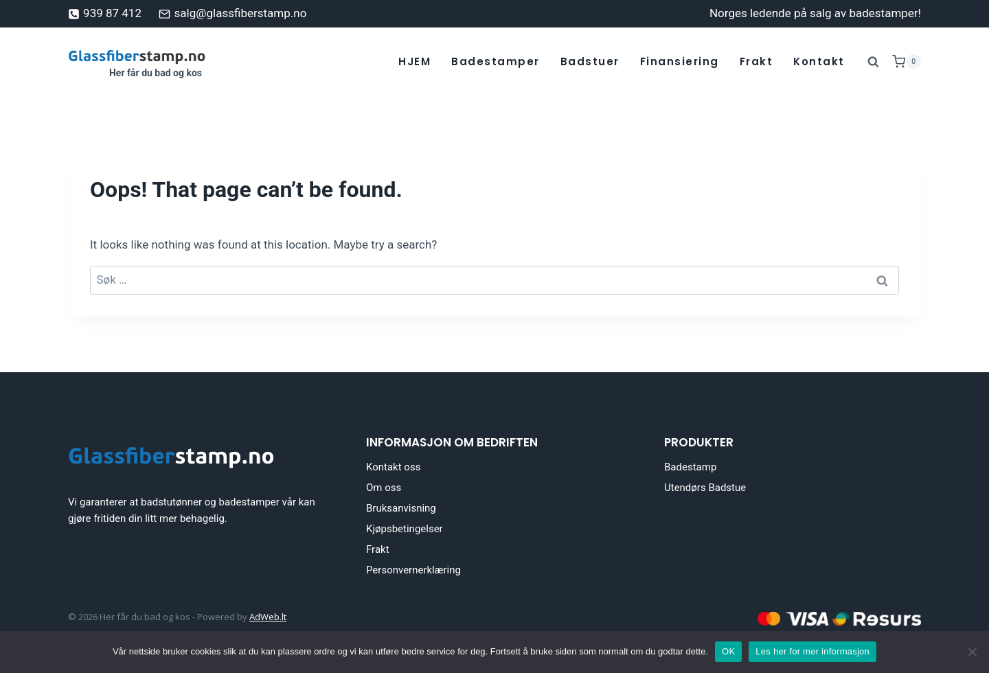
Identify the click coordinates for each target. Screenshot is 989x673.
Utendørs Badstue (705, 487)
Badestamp (690, 467)
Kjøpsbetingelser (404, 529)
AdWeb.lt (267, 617)
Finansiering (679, 61)
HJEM (414, 61)
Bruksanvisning (401, 508)
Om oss (383, 487)
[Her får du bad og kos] (136, 62)
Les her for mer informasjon (812, 651)
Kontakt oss (393, 467)
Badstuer (589, 61)
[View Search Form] (873, 61)
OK (728, 651)
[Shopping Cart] (906, 61)
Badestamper (495, 61)
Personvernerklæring (413, 570)
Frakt (756, 61)
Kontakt (819, 61)
